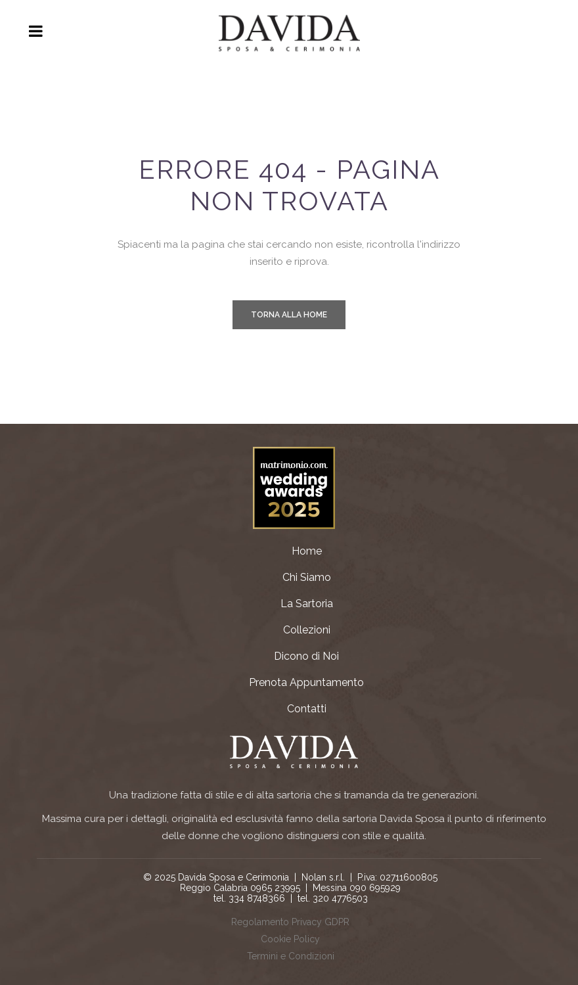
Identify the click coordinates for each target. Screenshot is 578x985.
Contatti (306, 708)
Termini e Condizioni (290, 956)
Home (307, 551)
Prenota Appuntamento (306, 682)
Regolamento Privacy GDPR (290, 922)
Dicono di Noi (306, 656)
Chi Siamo (306, 577)
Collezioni (306, 630)
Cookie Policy (290, 939)
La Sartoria (306, 603)
